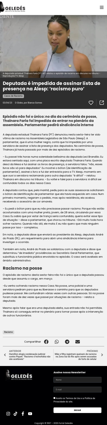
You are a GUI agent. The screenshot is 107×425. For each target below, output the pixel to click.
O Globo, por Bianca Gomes (28, 102)
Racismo (8, 332)
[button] (46, 341)
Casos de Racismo (13, 95)
